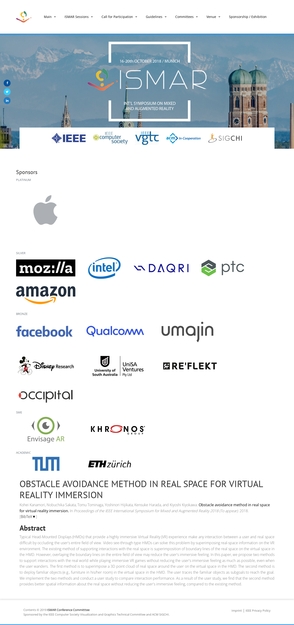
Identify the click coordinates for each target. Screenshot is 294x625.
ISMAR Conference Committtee (68, 610)
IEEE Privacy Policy (258, 610)
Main (51, 17)
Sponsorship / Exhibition (248, 17)
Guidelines (157, 17)
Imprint (237, 610)
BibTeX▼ (28, 516)
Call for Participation (120, 17)
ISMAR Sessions (80, 17)
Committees (187, 17)
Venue (214, 17)
